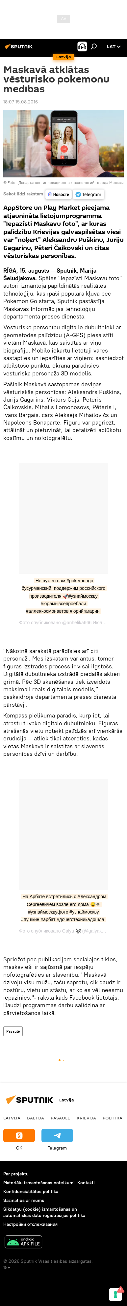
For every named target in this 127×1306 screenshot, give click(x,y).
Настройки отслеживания (30, 1224)
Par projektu (16, 1174)
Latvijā (11, 1118)
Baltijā (35, 1118)
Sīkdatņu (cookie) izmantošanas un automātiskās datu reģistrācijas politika (44, 1212)
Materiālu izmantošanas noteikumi (39, 1183)
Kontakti (86, 1183)
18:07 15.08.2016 (20, 102)
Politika (112, 1118)
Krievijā (86, 1118)
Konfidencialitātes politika (30, 1191)
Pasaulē (13, 1031)
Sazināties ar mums (23, 1200)
